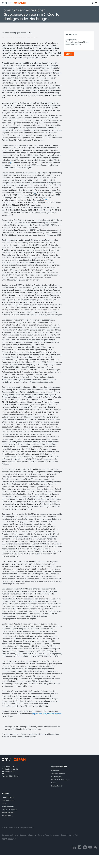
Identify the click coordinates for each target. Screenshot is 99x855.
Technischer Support (9, 809)
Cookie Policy (66, 835)
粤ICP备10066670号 (9, 839)
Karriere (54, 783)
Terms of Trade (43, 835)
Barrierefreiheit (56, 786)
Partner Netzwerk (8, 812)
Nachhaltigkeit (56, 777)
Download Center (8, 800)
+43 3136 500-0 (12, 776)
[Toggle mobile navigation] (96, 3)
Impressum (55, 835)
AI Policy (76, 835)
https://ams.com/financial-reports (46, 714)
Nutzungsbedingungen (28, 835)
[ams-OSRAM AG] (13, 3)
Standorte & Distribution (60, 780)
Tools (4, 803)
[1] (11, 163)
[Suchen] (93, 3)
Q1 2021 (69, 54)
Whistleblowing (7, 816)
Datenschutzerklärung (10, 835)
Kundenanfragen (8, 806)
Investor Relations (58, 774)
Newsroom (55, 771)
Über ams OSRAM (59, 767)
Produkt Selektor (8, 797)
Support (5, 793)
